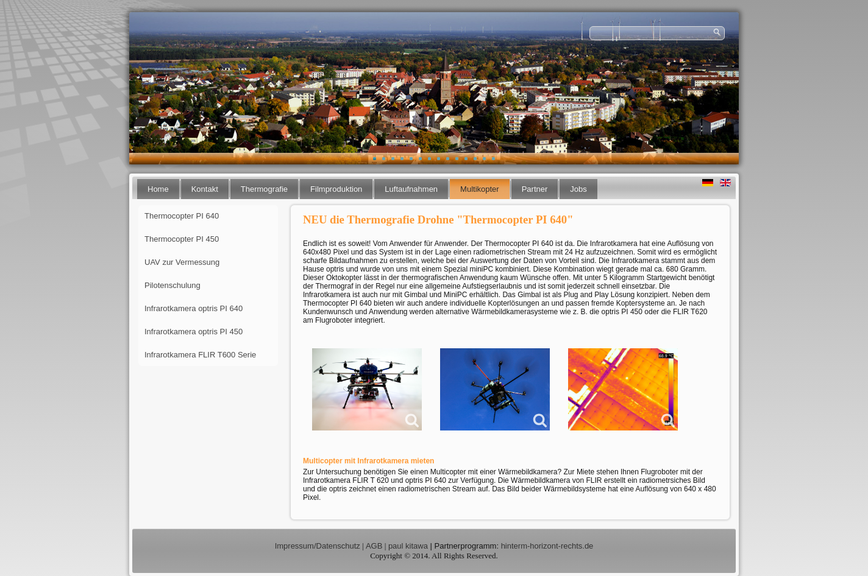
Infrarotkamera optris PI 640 (193, 308)
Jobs (578, 189)
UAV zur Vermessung (181, 262)
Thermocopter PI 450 (181, 239)
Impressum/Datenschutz (317, 545)
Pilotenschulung (172, 285)
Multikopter (479, 189)
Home (158, 189)
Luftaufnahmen (411, 189)
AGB (374, 545)
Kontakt (204, 189)
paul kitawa (408, 545)
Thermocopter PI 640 (181, 215)
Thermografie (264, 189)
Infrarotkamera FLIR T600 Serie (200, 354)
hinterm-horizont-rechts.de (547, 545)
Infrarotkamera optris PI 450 (193, 331)
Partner (535, 189)
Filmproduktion (336, 189)
